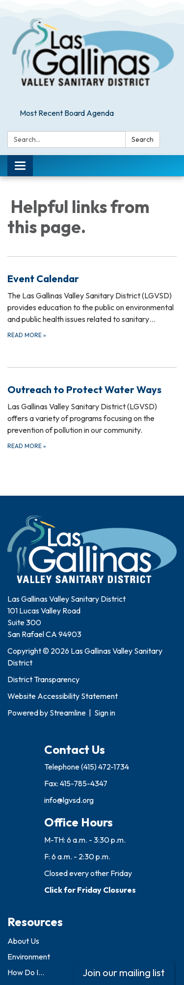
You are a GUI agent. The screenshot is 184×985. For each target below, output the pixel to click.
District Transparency (43, 679)
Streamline (68, 713)
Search (142, 139)
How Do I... (25, 972)
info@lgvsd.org (69, 800)
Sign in (104, 713)
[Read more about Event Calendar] (92, 305)
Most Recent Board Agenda (67, 113)
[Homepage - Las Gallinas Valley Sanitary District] (92, 52)
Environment (28, 956)
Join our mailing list (123, 972)
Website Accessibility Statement (62, 696)
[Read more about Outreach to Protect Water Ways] (92, 416)
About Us (23, 941)
